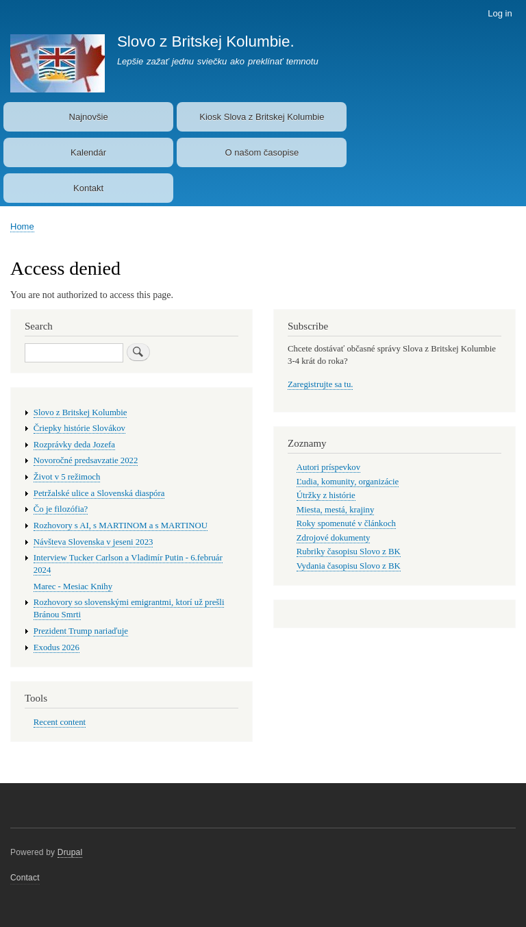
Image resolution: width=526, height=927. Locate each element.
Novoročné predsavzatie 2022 (86, 460)
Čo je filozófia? (61, 509)
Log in (500, 13)
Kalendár (88, 152)
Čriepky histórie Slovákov (79, 428)
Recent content (60, 722)
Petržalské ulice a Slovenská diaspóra (99, 493)
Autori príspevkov (328, 467)
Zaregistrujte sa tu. (320, 384)
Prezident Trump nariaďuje (81, 631)
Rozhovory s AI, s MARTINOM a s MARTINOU (121, 525)
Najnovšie (88, 117)
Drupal (70, 852)
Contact (25, 877)
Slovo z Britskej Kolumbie (80, 412)
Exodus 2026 (56, 647)
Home (22, 226)
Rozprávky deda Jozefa (74, 444)
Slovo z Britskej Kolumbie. (206, 41)
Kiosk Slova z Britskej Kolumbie (261, 117)
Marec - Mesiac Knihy (73, 586)
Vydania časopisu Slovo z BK (349, 566)
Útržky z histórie (326, 495)
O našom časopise (262, 152)
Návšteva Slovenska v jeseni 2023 (93, 542)
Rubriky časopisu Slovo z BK (349, 551)
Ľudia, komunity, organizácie (348, 481)
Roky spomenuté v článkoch (346, 523)
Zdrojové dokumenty (334, 538)
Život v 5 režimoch (67, 477)
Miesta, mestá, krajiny (336, 510)
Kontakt (88, 188)
